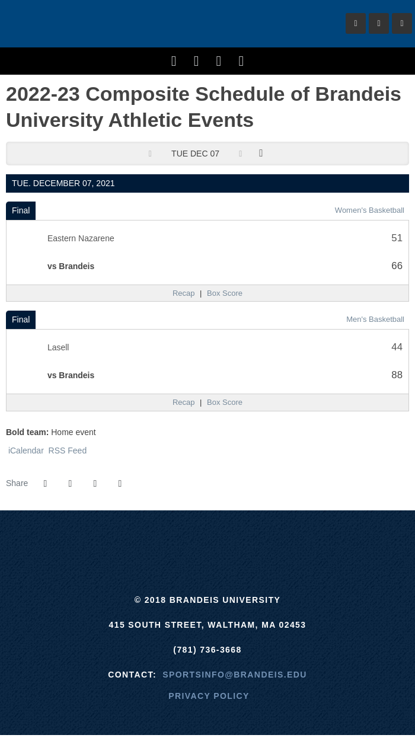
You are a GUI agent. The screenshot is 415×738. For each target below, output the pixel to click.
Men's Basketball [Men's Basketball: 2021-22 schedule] (375, 319)
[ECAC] (163, 540)
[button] (119, 483)
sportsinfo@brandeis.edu (234, 674)
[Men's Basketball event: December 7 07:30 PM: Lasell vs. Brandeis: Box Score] (224, 402)
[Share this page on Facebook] (45, 483)
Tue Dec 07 (195, 153)
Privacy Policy (209, 696)
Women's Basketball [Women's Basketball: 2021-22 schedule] (369, 210)
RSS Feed (66, 450)
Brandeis (77, 23)
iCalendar (25, 450)
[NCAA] (251, 540)
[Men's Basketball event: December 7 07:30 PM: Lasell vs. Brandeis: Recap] (184, 402)
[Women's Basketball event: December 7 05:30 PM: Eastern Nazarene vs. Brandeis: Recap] (184, 293)
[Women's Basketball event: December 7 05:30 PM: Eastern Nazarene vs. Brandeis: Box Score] (224, 293)
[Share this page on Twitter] (70, 483)
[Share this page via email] (94, 483)
